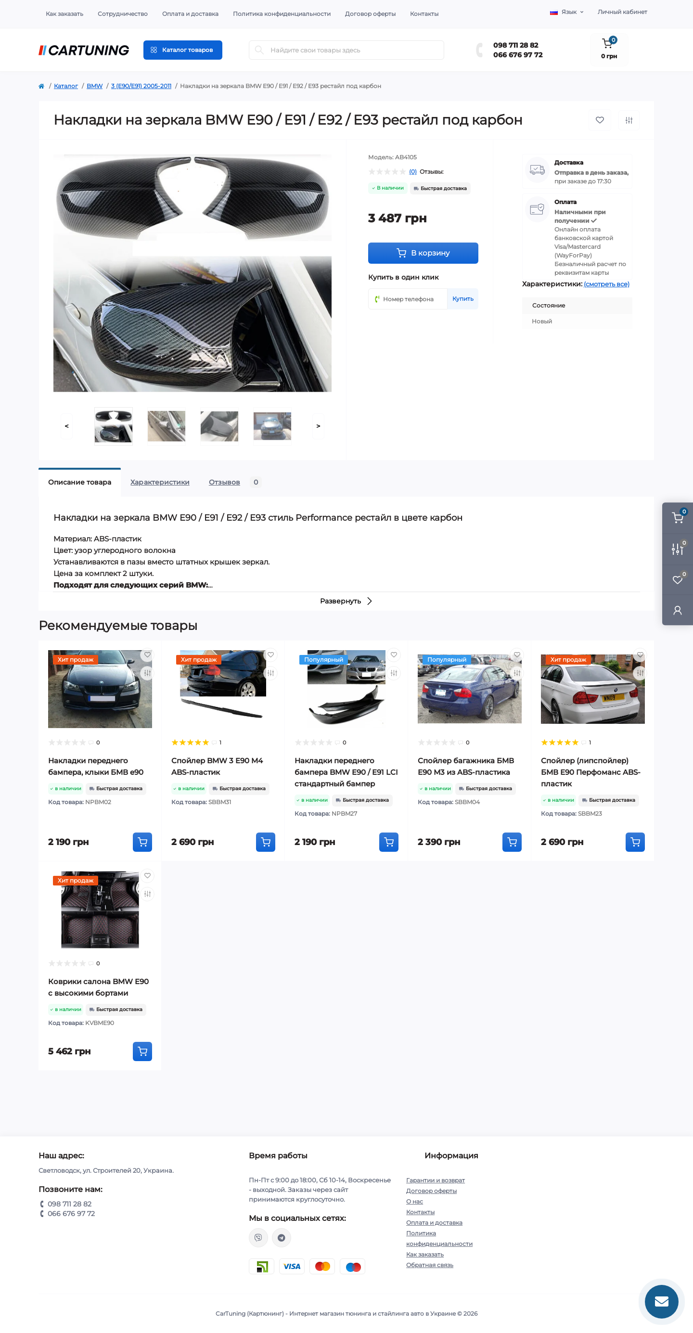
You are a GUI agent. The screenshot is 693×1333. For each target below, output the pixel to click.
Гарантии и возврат (435, 1180)
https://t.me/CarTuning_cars (281, 1238)
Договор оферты (370, 13)
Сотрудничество (123, 13)
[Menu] (182, 50)
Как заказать (64, 13)
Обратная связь (429, 1265)
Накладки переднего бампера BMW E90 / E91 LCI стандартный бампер (346, 772)
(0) (413, 171)
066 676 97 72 (517, 55)
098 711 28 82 (515, 45)
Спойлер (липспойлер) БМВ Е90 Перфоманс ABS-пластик (591, 772)
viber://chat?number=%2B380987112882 (258, 1238)
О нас (414, 1201)
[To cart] (142, 842)
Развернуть (346, 601)
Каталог (66, 86)
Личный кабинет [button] (622, 11)
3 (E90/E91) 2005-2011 (141, 86)
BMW (95, 86)
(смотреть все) (606, 284)
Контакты (424, 13)
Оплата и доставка (190, 13)
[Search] (259, 50)
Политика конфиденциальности (282, 13)
